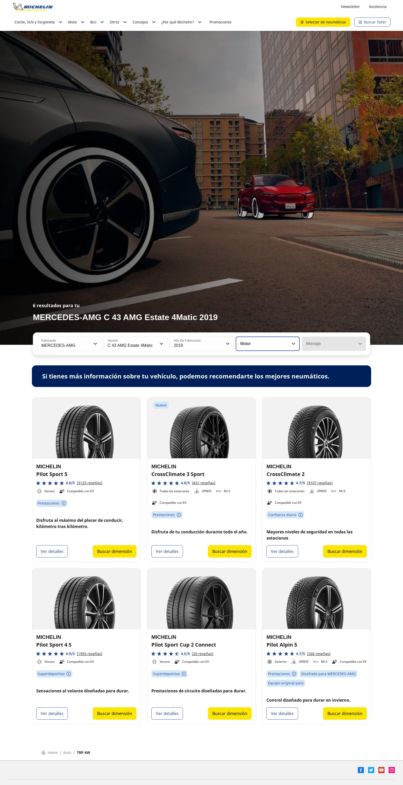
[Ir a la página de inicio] (32, 6)
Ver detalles (52, 551)
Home (49, 752)
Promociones (220, 22)
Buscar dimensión (114, 551)
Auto (67, 752)
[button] (95, 343)
